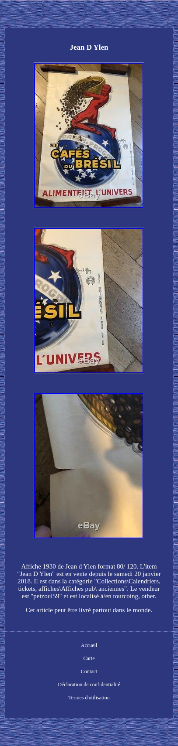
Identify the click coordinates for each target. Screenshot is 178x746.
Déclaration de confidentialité (89, 684)
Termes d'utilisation (88, 698)
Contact (89, 671)
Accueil (89, 645)
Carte (88, 658)
